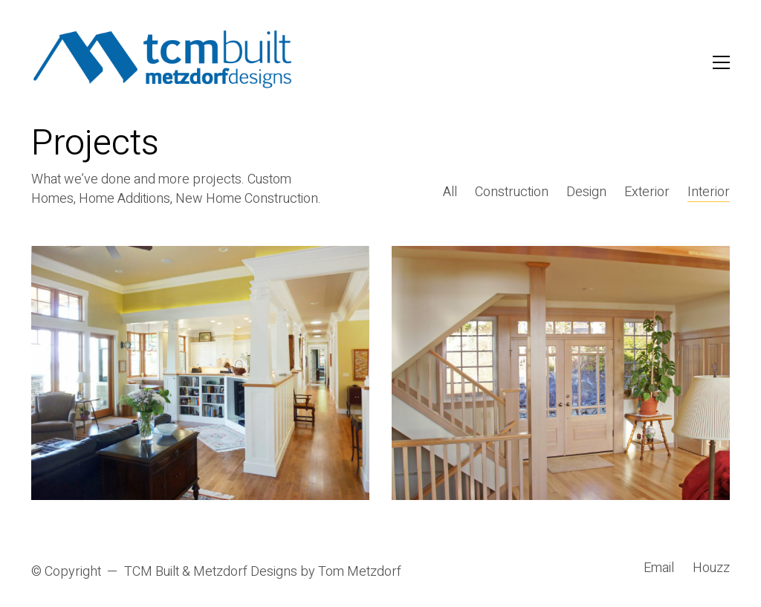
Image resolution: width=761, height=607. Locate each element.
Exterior (647, 192)
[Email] (659, 568)
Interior (708, 192)
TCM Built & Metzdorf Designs (210, 572)
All (450, 192)
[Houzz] (711, 568)
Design (586, 192)
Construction (511, 192)
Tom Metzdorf (359, 572)
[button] (721, 62)
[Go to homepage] (163, 62)
